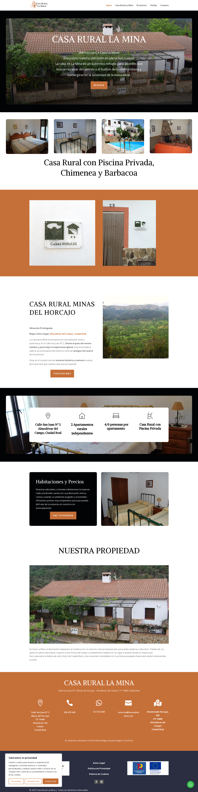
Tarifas (153, 5)
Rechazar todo (33, 781)
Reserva (99, 85)
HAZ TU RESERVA (63, 515)
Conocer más (62, 373)
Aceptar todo (50, 781)
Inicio (109, 5)
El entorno (141, 5)
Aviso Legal (99, 763)
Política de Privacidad (99, 768)
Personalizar (16, 781)
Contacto (164, 5)
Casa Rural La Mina (124, 5)
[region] (33, 770)
